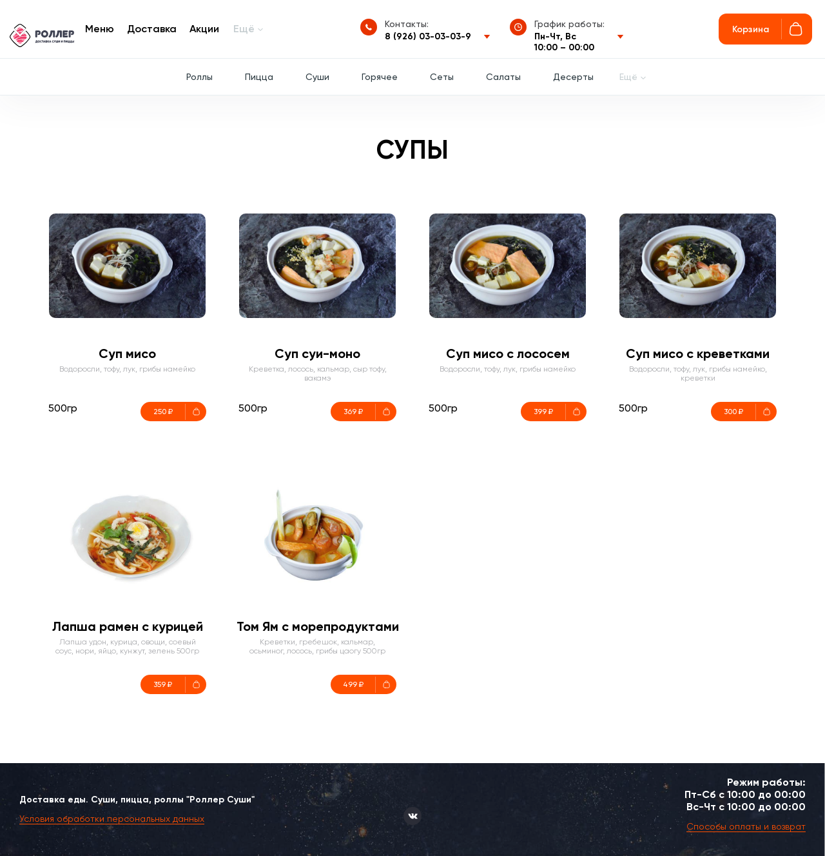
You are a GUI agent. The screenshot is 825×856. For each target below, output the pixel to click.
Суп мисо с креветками (698, 353)
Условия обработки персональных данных (111, 818)
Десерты (573, 77)
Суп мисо (127, 353)
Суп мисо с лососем (508, 353)
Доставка (152, 29)
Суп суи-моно (317, 353)
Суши (317, 77)
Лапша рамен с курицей (127, 626)
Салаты (503, 77)
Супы (412, 150)
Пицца (259, 77)
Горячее (380, 77)
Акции (204, 29)
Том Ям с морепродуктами (318, 626)
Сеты (442, 77)
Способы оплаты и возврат (746, 826)
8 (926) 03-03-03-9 (428, 36)
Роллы (199, 77)
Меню (99, 29)
